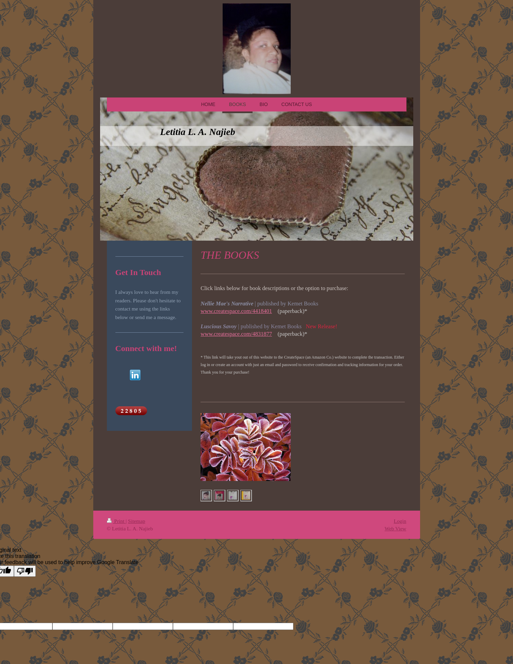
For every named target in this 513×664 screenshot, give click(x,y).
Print (116, 521)
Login (400, 521)
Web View (395, 528)
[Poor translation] (25, 571)
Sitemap (136, 521)
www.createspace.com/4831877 (236, 334)
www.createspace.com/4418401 (236, 311)
